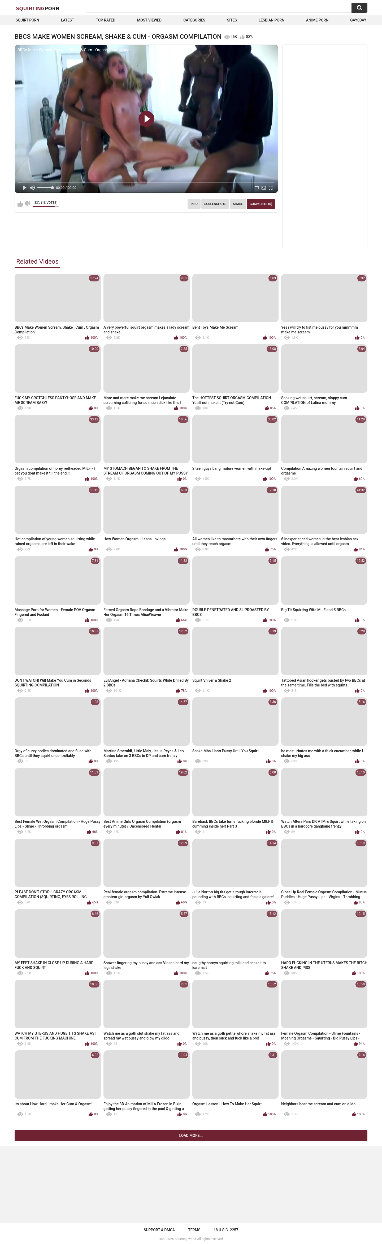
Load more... (191, 1135)
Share (238, 204)
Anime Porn (317, 20)
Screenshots (215, 204)
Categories (194, 20)
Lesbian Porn (271, 20)
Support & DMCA (159, 1230)
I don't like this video (27, 204)
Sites (232, 20)
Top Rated (105, 20)
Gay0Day (358, 20)
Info (194, 204)
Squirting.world (185, 1239)
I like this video (20, 204)
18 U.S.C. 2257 (226, 1230)
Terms (194, 1230)
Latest (67, 20)
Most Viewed (149, 20)
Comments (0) (261, 204)
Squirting (37, 8)
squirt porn (27, 20)
